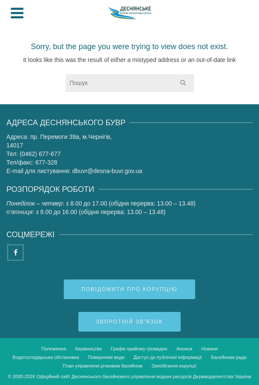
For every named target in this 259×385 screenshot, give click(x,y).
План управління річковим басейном (103, 365)
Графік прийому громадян (139, 348)
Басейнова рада (229, 357)
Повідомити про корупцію (129, 289)
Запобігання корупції (174, 365)
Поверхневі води (106, 357)
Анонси (184, 348)
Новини (209, 348)
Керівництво (88, 348)
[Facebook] (15, 252)
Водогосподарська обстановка (45, 357)
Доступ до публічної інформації (168, 357)
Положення (53, 348)
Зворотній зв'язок (129, 322)
